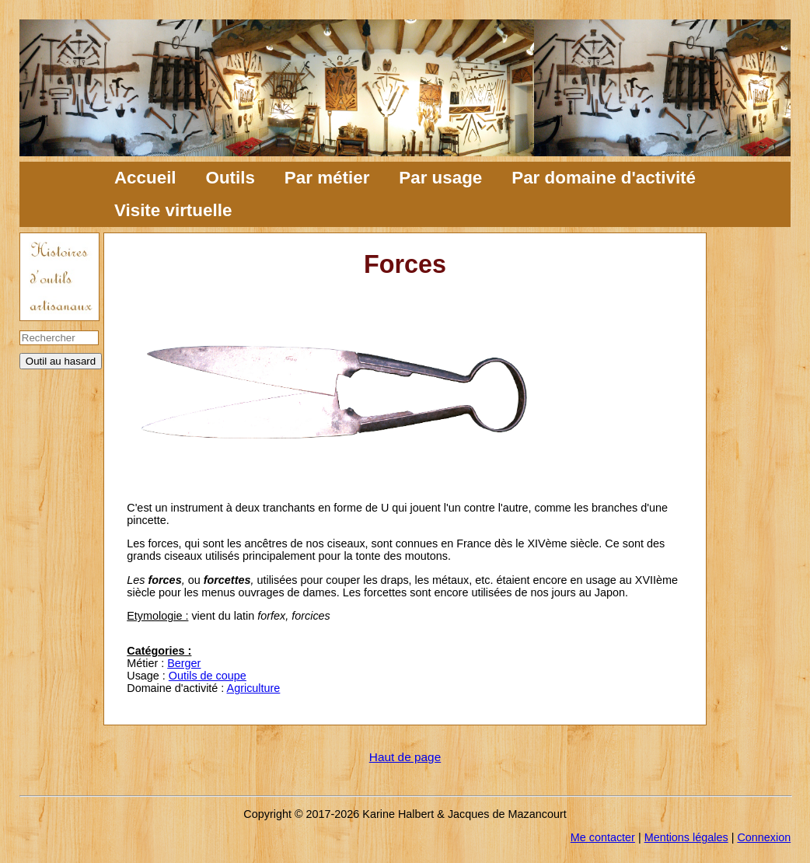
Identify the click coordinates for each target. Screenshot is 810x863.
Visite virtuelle (173, 210)
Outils (229, 177)
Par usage (440, 177)
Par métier (327, 177)
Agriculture (254, 688)
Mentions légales (686, 837)
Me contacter (603, 837)
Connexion (764, 837)
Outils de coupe (207, 675)
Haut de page (405, 756)
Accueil (145, 177)
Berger (184, 663)
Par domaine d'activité (603, 177)
